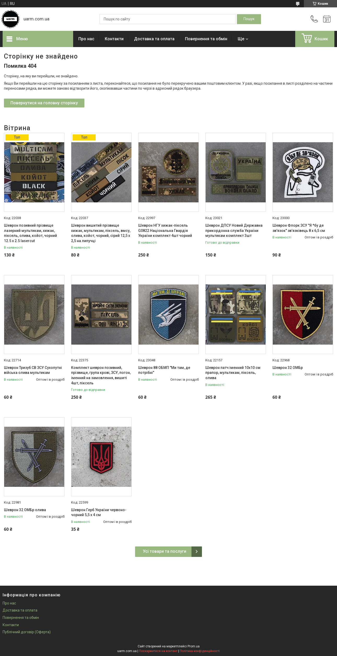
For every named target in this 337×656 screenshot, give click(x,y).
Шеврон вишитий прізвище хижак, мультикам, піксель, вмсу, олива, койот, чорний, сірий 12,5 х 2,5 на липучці (100, 233)
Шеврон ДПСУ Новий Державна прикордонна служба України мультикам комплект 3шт (234, 230)
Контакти (114, 38)
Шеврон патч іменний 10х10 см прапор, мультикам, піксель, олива (232, 373)
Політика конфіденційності (200, 651)
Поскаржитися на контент (158, 651)
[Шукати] (249, 19)
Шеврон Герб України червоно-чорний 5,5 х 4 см (98, 512)
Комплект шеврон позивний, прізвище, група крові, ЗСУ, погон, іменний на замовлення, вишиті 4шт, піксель (101, 375)
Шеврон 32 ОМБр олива (25, 510)
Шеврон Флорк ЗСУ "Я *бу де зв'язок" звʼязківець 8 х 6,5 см (298, 228)
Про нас (86, 38)
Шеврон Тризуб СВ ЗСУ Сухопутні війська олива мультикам (33, 370)
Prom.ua (194, 646)
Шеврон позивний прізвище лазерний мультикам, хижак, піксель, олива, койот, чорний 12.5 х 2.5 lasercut (30, 233)
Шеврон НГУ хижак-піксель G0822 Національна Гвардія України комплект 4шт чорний (165, 230)
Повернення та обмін (206, 38)
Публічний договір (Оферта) (27, 632)
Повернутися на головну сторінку (44, 102)
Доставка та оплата (154, 38)
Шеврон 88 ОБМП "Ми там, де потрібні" (164, 370)
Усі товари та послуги (164, 551)
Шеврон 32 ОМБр (287, 368)
